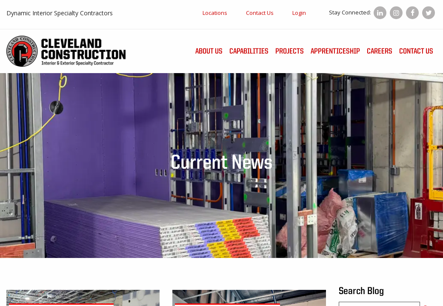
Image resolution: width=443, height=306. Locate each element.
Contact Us (260, 13)
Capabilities (249, 51)
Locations (215, 13)
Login (299, 13)
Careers (379, 51)
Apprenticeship (335, 51)
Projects (289, 51)
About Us (209, 51)
